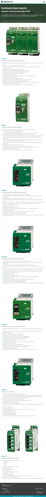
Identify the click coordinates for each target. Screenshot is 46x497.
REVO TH (4, 390)
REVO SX (4, 456)
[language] (37, 2)
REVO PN (4, 59)
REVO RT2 (4, 257)
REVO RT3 (4, 190)
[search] (41, 2)
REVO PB (4, 324)
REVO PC (4, 125)
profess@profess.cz (7, 491)
